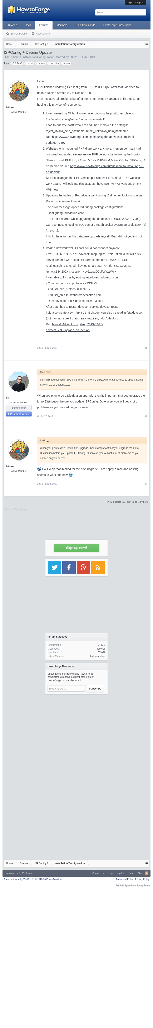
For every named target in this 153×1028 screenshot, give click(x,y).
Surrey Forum (143, 885)
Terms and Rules (124, 879)
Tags (28, 25)
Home (131, 873)
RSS (146, 873)
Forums (43, 25)
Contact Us (98, 873)
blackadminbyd (97, 656)
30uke (40, 348)
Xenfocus (27, 873)
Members (62, 25)
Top (140, 873)
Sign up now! (76, 548)
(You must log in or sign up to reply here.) (128, 502)
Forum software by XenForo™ (33, 879)
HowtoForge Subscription (117, 25)
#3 (145, 484)
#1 (145, 348)
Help (110, 873)
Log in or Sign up (135, 2)
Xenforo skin (12, 873)
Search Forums (19, 33)
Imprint (120, 873)
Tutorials (12, 25)
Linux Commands (85, 25)
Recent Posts (43, 33)
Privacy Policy (142, 879)
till (7, 398)
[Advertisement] (77, 736)
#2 (145, 416)
